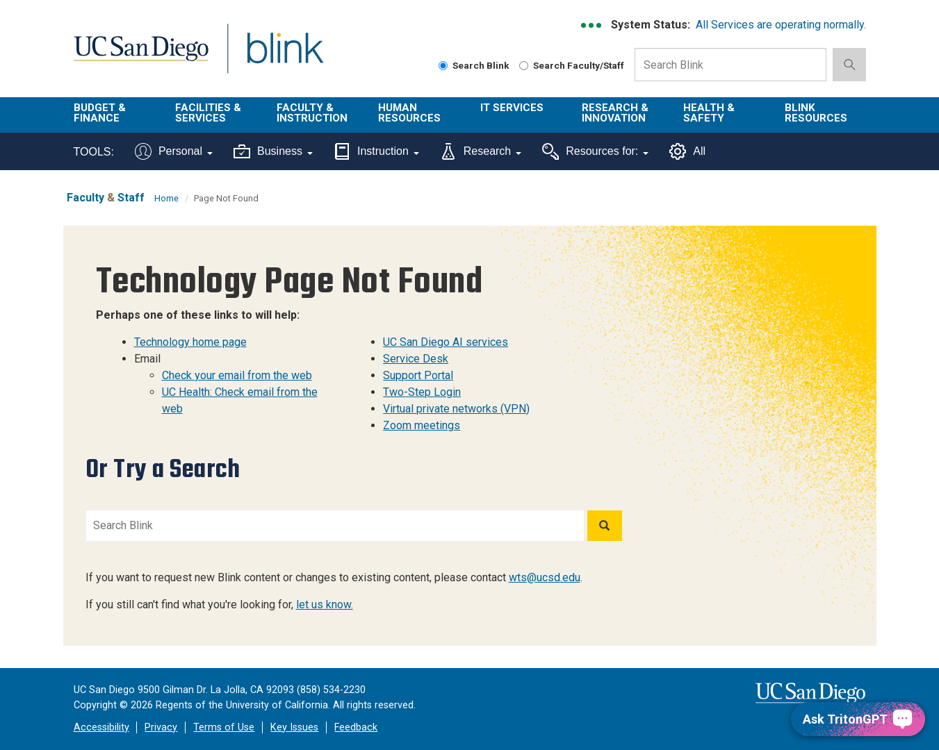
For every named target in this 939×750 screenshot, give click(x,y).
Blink (284, 56)
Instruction (376, 151)
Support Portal (418, 375)
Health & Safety (709, 112)
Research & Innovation (615, 112)
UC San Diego (141, 56)
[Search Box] (730, 64)
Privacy (161, 727)
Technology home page (190, 342)
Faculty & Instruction (312, 112)
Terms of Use (223, 727)
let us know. (324, 604)
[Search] (604, 525)
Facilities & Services (208, 112)
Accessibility (101, 727)
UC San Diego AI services (445, 342)
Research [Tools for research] (480, 151)
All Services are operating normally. (781, 24)
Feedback (355, 727)
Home (166, 198)
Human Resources (409, 112)
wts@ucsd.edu (544, 577)
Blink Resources (816, 112)
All (687, 151)
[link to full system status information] (592, 25)
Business (273, 151)
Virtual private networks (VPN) (456, 408)
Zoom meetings (421, 425)
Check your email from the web (237, 375)
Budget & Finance (100, 112)
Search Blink (474, 65)
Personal (174, 151)
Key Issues (294, 727)
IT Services (512, 107)
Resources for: (595, 151)
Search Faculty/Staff (571, 65)
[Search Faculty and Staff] (523, 65)
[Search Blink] (443, 65)
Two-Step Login (422, 392)
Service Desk (415, 358)
